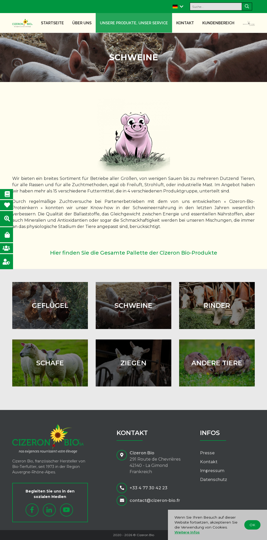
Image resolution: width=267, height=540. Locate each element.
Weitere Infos (187, 532)
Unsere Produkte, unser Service (134, 23)
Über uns (82, 23)
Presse (207, 452)
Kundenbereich (218, 23)
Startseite (52, 23)
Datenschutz (213, 479)
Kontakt (185, 23)
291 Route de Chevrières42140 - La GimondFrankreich (155, 465)
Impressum (212, 470)
